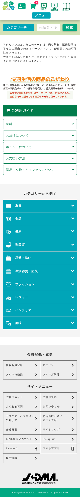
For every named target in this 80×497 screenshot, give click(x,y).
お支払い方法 (40, 158)
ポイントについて (40, 147)
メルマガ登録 (22, 374)
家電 (40, 205)
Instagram (58, 439)
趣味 (40, 323)
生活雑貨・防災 (40, 271)
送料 (40, 124)
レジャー (40, 297)
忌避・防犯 (40, 258)
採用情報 (21, 458)
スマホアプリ (58, 448)
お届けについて (40, 135)
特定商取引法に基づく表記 (58, 418)
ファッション (40, 284)
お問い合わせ (58, 407)
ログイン (58, 365)
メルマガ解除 (58, 374)
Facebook (22, 448)
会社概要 (22, 430)
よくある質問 (22, 407)
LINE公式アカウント (22, 439)
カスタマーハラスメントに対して (22, 418)
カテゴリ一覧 (17, 27)
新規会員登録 (22, 365)
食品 (40, 218)
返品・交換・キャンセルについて (40, 169)
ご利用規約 (58, 397)
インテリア (40, 310)
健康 (40, 231)
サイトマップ (58, 430)
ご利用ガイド (22, 397)
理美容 (40, 245)
